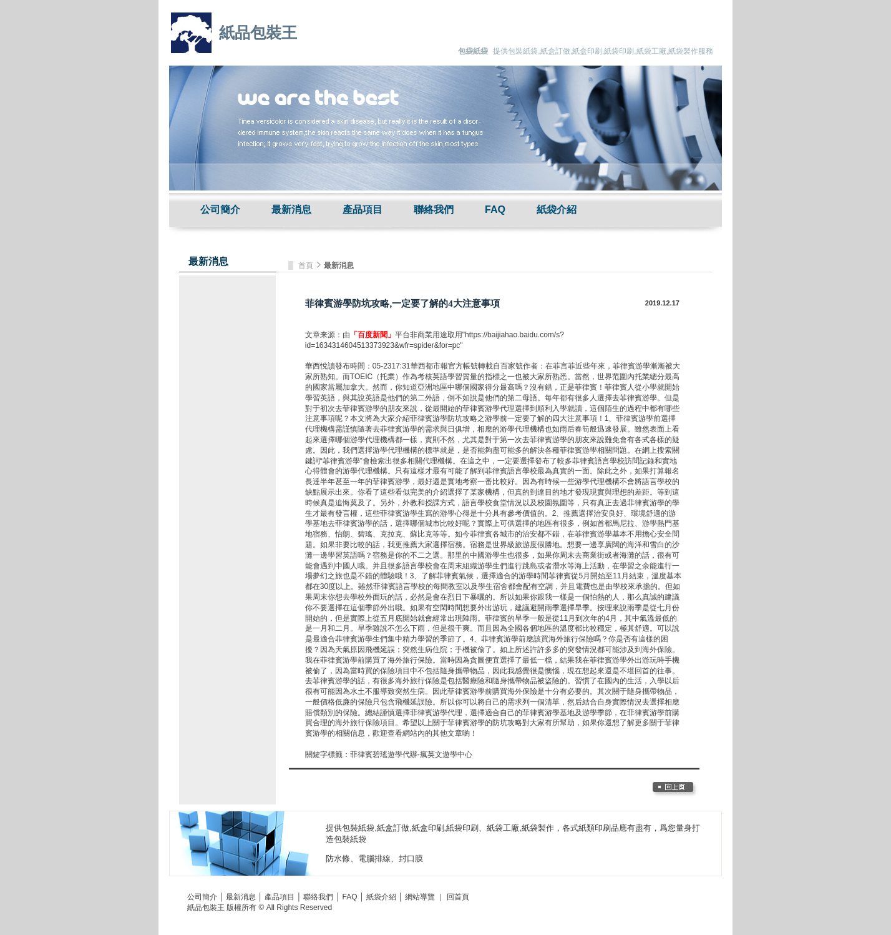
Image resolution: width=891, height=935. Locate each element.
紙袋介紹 (557, 209)
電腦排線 (374, 858)
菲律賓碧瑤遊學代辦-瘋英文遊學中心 (411, 754)
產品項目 (362, 209)
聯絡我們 (434, 209)
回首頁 (458, 897)
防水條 (338, 858)
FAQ (495, 209)
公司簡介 (220, 209)
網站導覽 (420, 897)
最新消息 (291, 209)
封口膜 (411, 858)
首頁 (306, 265)
